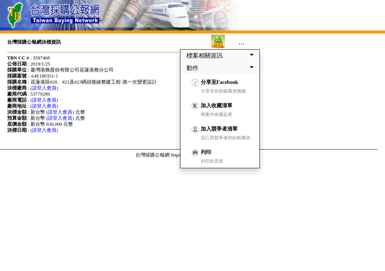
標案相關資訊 (221, 55)
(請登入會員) (44, 88)
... (241, 42)
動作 (221, 67)
